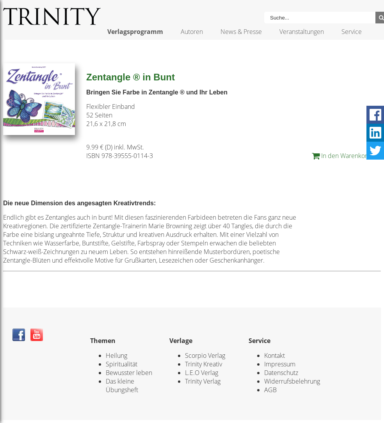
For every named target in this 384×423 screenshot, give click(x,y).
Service (351, 31)
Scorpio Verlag (205, 355)
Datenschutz (281, 372)
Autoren (192, 31)
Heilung (116, 355)
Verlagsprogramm (135, 31)
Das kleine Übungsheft (122, 385)
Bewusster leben (129, 372)
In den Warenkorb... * (346, 155)
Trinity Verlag (202, 381)
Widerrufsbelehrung (292, 381)
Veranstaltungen (301, 31)
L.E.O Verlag (201, 372)
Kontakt (274, 355)
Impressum (279, 364)
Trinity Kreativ (203, 364)
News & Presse (241, 31)
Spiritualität (121, 364)
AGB (270, 390)
